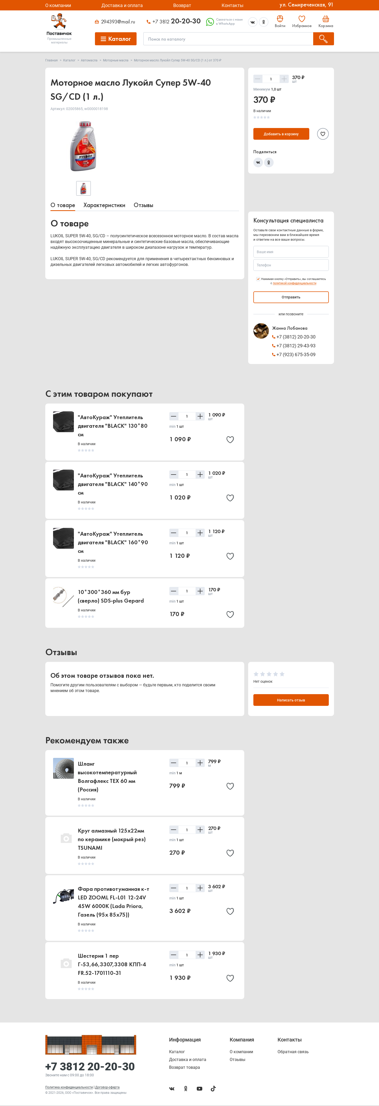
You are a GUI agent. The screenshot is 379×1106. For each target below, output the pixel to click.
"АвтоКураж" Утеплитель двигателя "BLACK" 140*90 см (113, 484)
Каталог (177, 1052)
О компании (58, 5)
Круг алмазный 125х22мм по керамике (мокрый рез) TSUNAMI (112, 840)
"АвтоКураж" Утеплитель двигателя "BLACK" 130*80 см (112, 425)
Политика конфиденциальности (69, 1088)
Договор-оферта (107, 1088)
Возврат (182, 5)
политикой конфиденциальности (294, 283)
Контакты (232, 5)
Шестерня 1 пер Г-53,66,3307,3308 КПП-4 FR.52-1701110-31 (112, 965)
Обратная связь (293, 1052)
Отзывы (143, 205)
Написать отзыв (291, 701)
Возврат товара (184, 1068)
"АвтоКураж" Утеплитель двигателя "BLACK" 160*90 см (113, 542)
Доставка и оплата (122, 5)
